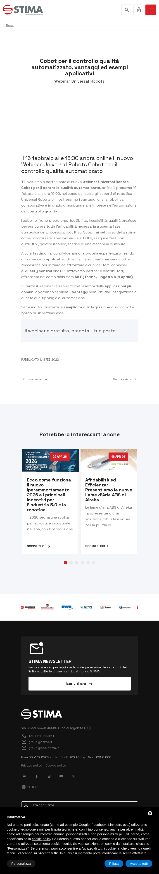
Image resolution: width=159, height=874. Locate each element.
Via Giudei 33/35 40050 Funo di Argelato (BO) (56, 728)
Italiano (29, 787)
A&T (78, 276)
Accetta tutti (139, 863)
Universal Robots (36, 199)
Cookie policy (56, 765)
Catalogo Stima (38, 805)
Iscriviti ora (79, 684)
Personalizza (21, 863)
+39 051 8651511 (37, 736)
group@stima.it (36, 742)
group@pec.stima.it (40, 748)
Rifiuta (114, 863)
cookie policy (41, 839)
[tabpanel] (50, 501)
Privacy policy (31, 765)
